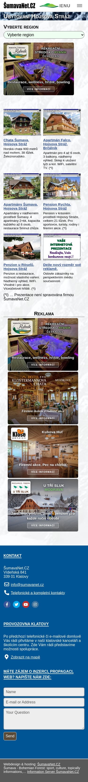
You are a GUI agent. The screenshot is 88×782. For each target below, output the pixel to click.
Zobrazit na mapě (25, 657)
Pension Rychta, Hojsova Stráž (57, 206)
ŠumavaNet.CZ (48, 764)
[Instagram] (35, 604)
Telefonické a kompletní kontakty (38, 593)
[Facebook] (7, 604)
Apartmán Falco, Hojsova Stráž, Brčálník (57, 144)
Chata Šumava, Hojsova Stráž (16, 142)
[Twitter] (16, 604)
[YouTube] (25, 604)
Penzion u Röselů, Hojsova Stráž (19, 267)
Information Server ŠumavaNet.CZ (53, 772)
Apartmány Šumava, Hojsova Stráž (21, 206)
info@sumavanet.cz (27, 585)
